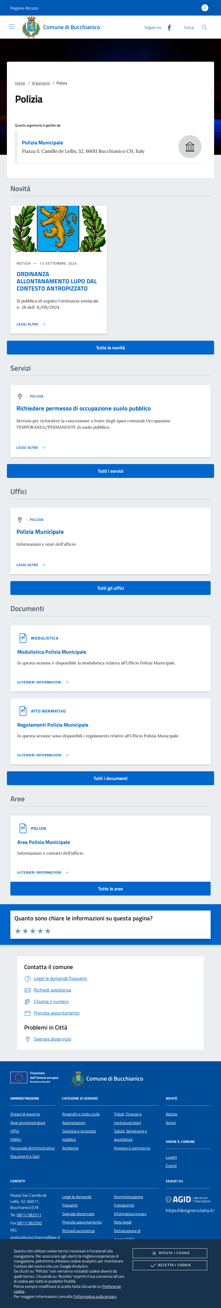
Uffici (14, 1131)
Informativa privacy (130, 1214)
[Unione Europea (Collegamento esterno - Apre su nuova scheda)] (36, 1078)
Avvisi (171, 1122)
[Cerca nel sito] (204, 27)
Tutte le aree (110, 888)
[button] (24, 8)
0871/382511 (29, 1215)
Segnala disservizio (78, 1214)
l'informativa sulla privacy (94, 1296)
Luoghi (171, 1157)
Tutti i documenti (110, 778)
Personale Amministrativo (32, 1148)
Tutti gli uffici (110, 588)
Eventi (171, 1165)
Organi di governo (25, 1114)
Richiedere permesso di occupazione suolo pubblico (83, 408)
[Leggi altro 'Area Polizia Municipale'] (43, 872)
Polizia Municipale (42, 142)
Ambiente (70, 1148)
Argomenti (41, 83)
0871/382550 (29, 1223)
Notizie (171, 1114)
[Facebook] (167, 27)
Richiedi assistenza (78, 1231)
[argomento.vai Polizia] (37, 396)
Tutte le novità (110, 347)
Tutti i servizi (110, 471)
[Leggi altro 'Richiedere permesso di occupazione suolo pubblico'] (31, 447)
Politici (15, 1139)
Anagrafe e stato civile (81, 1114)
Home (20, 83)
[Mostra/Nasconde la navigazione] (11, 26)
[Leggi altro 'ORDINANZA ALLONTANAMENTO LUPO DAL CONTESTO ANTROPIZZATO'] (31, 324)
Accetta (170, 1265)
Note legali (123, 1222)
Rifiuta (170, 1253)
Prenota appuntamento (82, 1222)
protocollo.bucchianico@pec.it (35, 1237)
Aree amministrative (27, 1122)
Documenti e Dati (24, 1156)
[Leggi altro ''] (31, 565)
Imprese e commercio (132, 1148)
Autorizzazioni (73, 1122)
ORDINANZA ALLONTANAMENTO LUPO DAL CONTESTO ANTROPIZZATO (57, 281)
